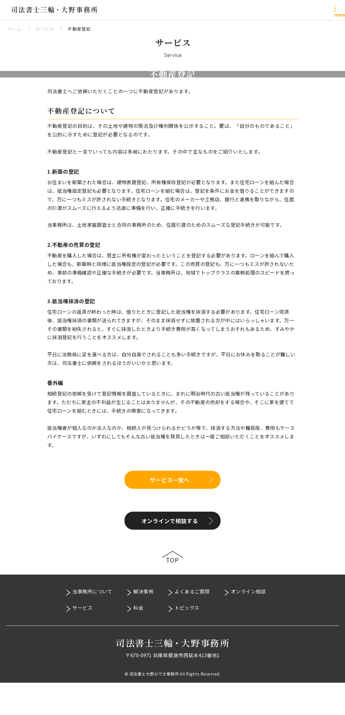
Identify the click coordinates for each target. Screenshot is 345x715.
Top (172, 592)
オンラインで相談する (170, 553)
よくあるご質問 (192, 623)
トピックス (187, 639)
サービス (82, 639)
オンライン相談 (248, 623)
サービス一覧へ (169, 512)
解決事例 (143, 623)
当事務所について (92, 623)
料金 (138, 639)
